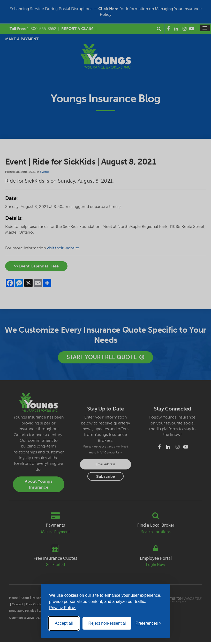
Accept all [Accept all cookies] (64, 623)
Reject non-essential (107, 623)
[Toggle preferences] (148, 623)
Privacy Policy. (62, 608)
